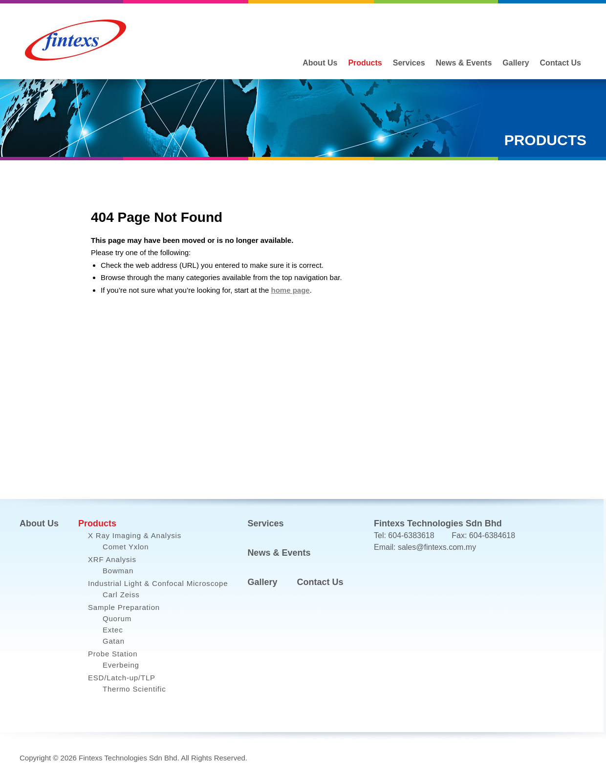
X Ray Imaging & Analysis (134, 535)
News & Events (464, 63)
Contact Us (560, 63)
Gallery (515, 63)
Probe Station (112, 654)
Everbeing (121, 665)
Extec (113, 630)
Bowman (118, 570)
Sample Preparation (124, 607)
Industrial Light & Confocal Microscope (158, 583)
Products (365, 63)
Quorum (117, 618)
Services (409, 63)
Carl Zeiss (121, 594)
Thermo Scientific (134, 689)
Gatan (114, 641)
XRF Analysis (112, 559)
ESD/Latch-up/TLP (121, 677)
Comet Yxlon (126, 546)
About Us (320, 63)
